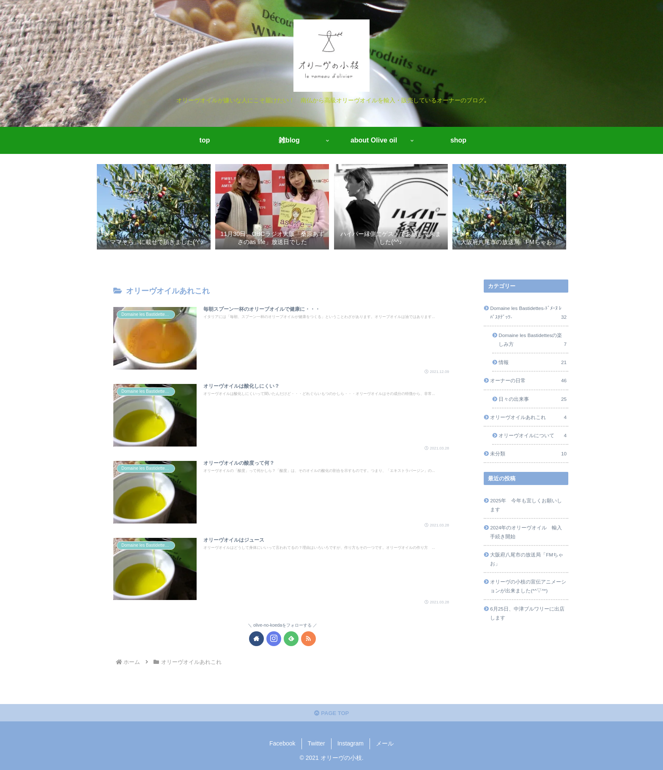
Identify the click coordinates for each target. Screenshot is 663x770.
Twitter (316, 743)
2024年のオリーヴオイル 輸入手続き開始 (526, 532)
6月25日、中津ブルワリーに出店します (527, 613)
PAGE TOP (331, 713)
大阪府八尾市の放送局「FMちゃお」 (526, 559)
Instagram (350, 743)
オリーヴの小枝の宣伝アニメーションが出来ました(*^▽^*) (528, 586)
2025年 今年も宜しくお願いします (526, 505)
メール (385, 743)
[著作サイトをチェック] (256, 638)
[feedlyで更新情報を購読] (291, 638)
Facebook (282, 743)
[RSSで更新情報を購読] (308, 638)
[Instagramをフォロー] (273, 638)
